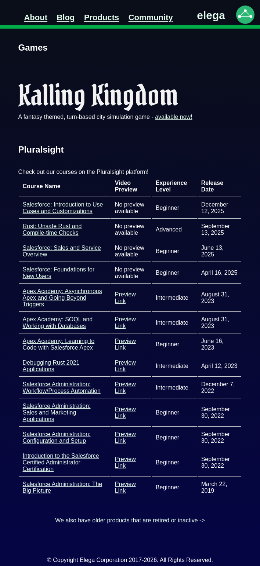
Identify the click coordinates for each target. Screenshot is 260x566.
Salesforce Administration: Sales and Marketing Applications (57, 412)
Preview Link (125, 297)
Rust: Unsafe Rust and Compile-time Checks (52, 229)
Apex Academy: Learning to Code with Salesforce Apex (59, 344)
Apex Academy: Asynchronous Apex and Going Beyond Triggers (62, 297)
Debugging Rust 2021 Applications (51, 365)
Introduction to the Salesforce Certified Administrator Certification (61, 462)
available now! (173, 117)
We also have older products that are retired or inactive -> (130, 520)
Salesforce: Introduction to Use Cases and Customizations (63, 207)
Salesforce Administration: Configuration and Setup (57, 437)
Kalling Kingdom (98, 95)
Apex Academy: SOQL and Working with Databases (58, 322)
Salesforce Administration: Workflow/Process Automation (62, 387)
